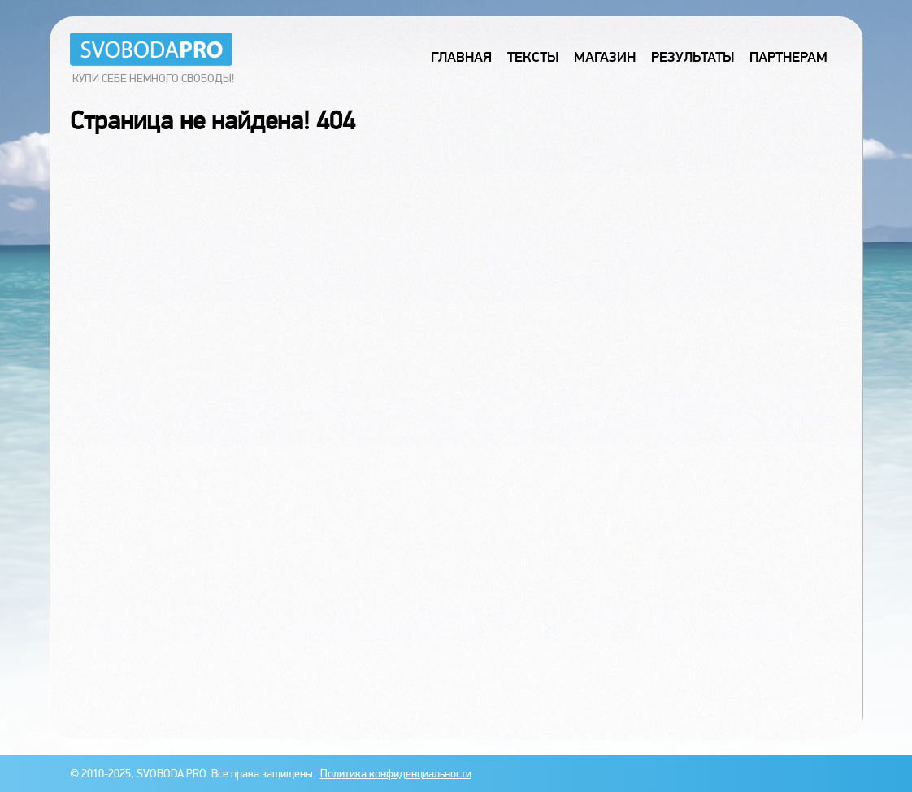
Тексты (532, 56)
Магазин (605, 56)
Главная (461, 56)
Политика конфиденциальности (395, 773)
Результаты (692, 56)
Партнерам (788, 56)
